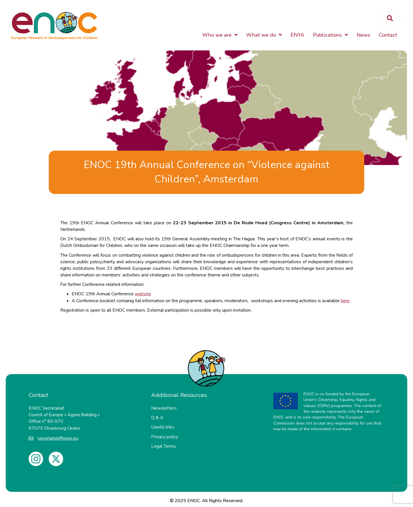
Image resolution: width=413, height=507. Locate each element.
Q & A (157, 417)
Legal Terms (163, 446)
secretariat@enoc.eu (58, 438)
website (143, 294)
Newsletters (164, 408)
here (345, 301)
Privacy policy (164, 437)
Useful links (162, 427)
